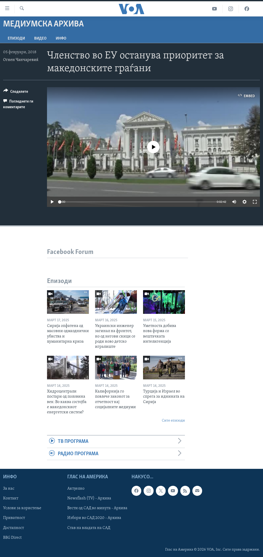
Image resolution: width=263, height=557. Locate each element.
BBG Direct (12, 537)
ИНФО (61, 38)
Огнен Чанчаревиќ (21, 60)
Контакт (10, 498)
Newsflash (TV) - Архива (89, 498)
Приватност (14, 518)
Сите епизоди (173, 421)
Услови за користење (22, 508)
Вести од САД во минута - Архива (97, 508)
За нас (8, 489)
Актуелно (75, 489)
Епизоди (16, 38)
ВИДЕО (40, 38)
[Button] (15, 92)
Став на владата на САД (88, 528)
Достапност (13, 528)
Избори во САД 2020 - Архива (94, 518)
